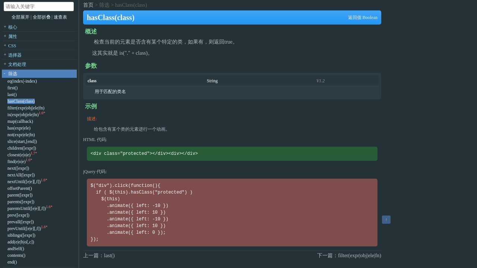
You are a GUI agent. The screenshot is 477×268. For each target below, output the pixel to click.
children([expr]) (21, 148)
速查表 (60, 17)
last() (12, 94)
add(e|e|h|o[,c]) (20, 242)
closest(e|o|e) (19, 154)
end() (12, 262)
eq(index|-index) (22, 81)
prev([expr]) (18, 215)
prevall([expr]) (20, 221)
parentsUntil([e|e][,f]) (26, 208)
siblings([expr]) (21, 235)
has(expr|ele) (19, 128)
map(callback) (20, 121)
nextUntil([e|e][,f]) (24, 181)
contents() (16, 255)
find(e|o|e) (16, 161)
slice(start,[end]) (22, 141)
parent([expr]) (19, 195)
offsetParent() (19, 188)
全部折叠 (42, 17)
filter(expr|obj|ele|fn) (25, 108)
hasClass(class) (21, 101)
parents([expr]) (20, 201)
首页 (88, 5)
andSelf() (15, 248)
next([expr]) (18, 168)
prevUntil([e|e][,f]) (24, 228)
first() (12, 87)
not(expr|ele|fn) (21, 134)
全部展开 (20, 17)
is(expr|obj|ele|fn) (23, 114)
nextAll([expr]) (21, 175)
